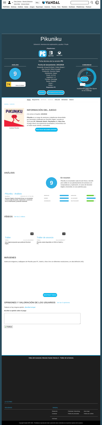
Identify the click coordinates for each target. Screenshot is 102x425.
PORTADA (6, 7)
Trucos (53, 7)
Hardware (72, 7)
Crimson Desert (25, 4)
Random (64, 7)
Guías (26, 7)
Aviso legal (86, 411)
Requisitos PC (51, 87)
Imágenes (64, 99)
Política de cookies (89, 413)
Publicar (8, 327)
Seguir (84, 79)
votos (87, 89)
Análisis (20, 7)
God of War (17, 4)
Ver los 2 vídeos (19, 216)
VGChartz (54, 418)
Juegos (32, 7)
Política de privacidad (73, 413)
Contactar (54, 413)
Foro (58, 7)
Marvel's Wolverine (28, 1)
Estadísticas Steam (55, 92)
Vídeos (71, 99)
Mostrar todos (50, 295)
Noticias (13, 7)
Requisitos (35, 99)
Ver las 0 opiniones (63, 302)
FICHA (29, 100)
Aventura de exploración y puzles (52, 44)
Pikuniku (51, 39)
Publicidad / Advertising (74, 411)
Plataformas (80, 7)
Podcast (88, 7)
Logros (42, 92)
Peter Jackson (18, 1)
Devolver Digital (55, 71)
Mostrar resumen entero (46, 129)
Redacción (54, 411)
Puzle (66, 44)
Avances (47, 7)
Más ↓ (37, 2)
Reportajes (39, 7)
